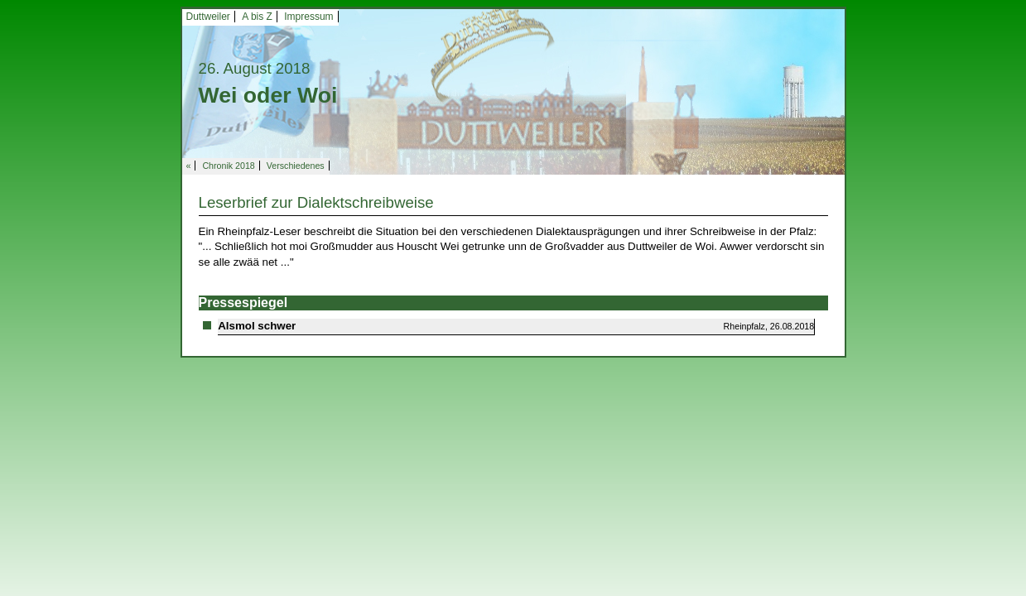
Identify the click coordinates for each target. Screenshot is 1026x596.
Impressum (308, 16)
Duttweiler (208, 16)
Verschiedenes (296, 166)
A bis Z (257, 16)
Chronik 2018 (228, 166)
